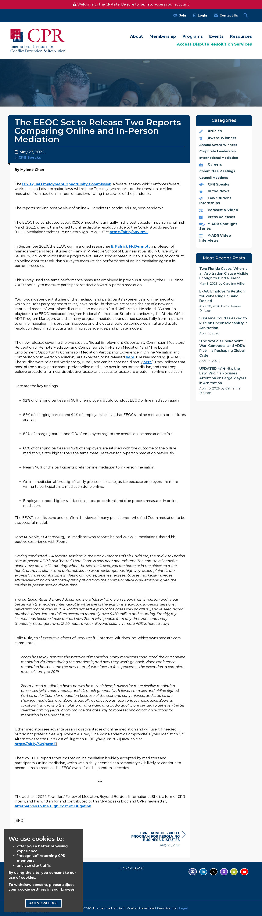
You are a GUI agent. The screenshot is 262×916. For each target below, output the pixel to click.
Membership (162, 36)
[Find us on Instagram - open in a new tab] (224, 872)
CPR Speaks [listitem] (214, 184)
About (136, 36)
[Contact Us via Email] (193, 872)
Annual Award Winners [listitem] (218, 145)
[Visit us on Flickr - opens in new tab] (234, 872)
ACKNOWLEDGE (43, 903)
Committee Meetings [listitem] (217, 171)
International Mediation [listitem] (218, 158)
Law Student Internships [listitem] (215, 200)
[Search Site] (246, 15)
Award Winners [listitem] (217, 138)
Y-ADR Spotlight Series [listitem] (218, 226)
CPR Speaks (30, 157)
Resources (241, 36)
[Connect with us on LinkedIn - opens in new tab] (203, 872)
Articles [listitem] (210, 131)
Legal (183, 908)
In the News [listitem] (214, 191)
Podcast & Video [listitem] (218, 210)
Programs (192, 36)
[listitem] (224, 276)
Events (216, 36)
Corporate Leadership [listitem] (217, 151)
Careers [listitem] (210, 164)
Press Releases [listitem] (217, 217)
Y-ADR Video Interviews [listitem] (215, 238)
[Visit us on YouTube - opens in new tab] (244, 872)
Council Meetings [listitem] (213, 178)
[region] (154, 839)
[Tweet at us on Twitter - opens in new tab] (214, 872)
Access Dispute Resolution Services (214, 44)
